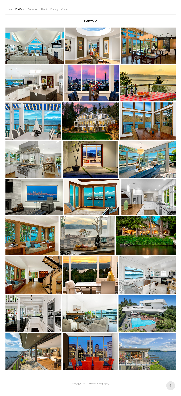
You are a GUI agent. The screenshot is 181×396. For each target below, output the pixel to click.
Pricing (54, 9)
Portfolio (19, 9)
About (44, 9)
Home (8, 9)
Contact (65, 9)
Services (32, 9)
